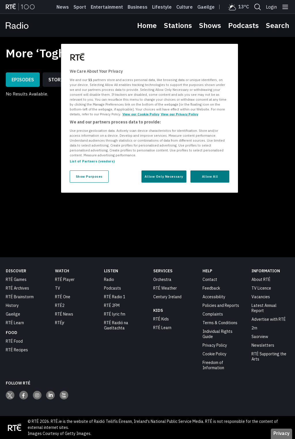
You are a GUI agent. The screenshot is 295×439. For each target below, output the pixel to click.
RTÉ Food (14, 341)
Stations (178, 25)
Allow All (210, 176)
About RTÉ (261, 279)
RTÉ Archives (17, 288)
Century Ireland (167, 296)
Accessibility (214, 296)
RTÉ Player (65, 279)
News (62, 7)
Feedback (211, 288)
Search (277, 25)
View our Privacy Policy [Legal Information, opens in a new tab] (179, 114)
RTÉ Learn (15, 322)
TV (57, 288)
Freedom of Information (213, 365)
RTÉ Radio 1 (114, 296)
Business (138, 7)
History (12, 305)
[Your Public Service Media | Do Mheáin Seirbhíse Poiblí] (14, 427)
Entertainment (107, 7)
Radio (109, 279)
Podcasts (243, 25)
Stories (58, 79)
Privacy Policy (215, 345)
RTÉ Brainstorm (20, 296)
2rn (254, 328)
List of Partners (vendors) (92, 161)
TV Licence (261, 288)
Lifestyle (162, 7)
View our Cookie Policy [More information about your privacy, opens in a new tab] (140, 114)
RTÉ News (64, 314)
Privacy (281, 433)
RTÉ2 (60, 305)
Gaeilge (206, 7)
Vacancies (260, 296)
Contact (210, 279)
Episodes (23, 79)
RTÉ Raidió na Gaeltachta (116, 325)
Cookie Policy (214, 354)
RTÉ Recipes (17, 349)
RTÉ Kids (161, 319)
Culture (184, 7)
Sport (79, 7)
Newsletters (262, 345)
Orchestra (162, 279)
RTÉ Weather (165, 288)
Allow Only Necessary (164, 176)
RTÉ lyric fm (114, 314)
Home (147, 25)
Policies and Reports (221, 305)
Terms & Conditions (220, 322)
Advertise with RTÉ (268, 319)
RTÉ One (62, 296)
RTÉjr (60, 322)
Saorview (259, 336)
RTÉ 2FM (112, 305)
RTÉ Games (16, 279)
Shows (210, 25)
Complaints (213, 314)
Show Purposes (89, 176)
